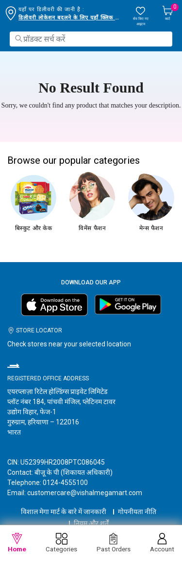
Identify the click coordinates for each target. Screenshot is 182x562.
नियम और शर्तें (91, 523)
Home (17, 543)
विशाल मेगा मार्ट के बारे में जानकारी (63, 511)
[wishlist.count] (141, 16)
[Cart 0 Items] (167, 14)
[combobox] (91, 39)
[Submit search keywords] (18, 38)
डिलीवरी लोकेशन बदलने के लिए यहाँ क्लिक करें (69, 18)
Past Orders (114, 543)
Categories (61, 543)
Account (162, 543)
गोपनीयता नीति (137, 511)
